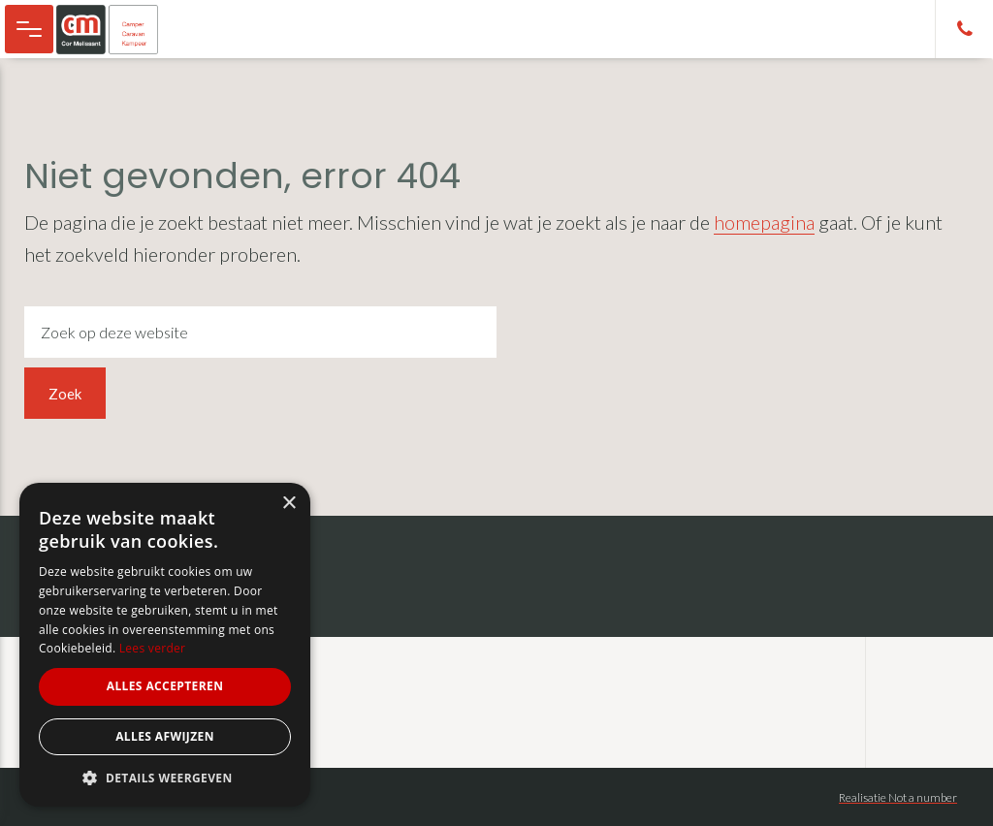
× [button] (288, 503)
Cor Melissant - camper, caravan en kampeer (116, 29)
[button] (165, 778)
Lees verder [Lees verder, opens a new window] (152, 648)
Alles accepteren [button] (165, 686)
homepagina (764, 222)
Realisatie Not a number (898, 797)
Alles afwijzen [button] (164, 736)
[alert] (164, 645)
